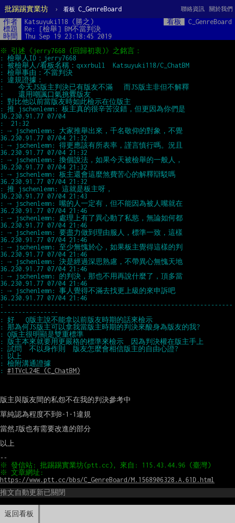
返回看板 (19, 514)
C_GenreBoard (92, 9)
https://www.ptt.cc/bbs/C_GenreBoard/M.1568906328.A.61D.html (107, 479)
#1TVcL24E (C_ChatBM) (43, 370)
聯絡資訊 (193, 9)
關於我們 (221, 9)
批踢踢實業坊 (26, 9)
